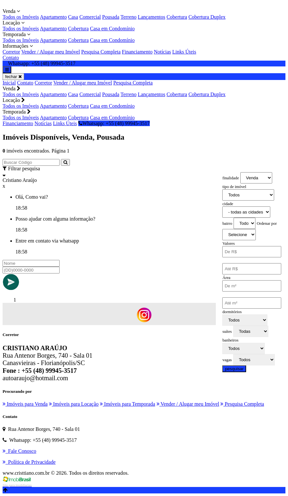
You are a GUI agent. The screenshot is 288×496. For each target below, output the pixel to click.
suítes (227, 331)
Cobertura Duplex (207, 17)
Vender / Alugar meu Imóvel (50, 52)
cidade (227, 204)
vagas (227, 360)
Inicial (9, 82)
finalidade (230, 178)
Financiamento (137, 52)
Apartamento (53, 17)
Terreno (128, 17)
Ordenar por (267, 223)
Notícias (162, 52)
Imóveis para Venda (25, 404)
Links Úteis (184, 52)
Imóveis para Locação (74, 404)
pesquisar (234, 368)
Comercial (90, 17)
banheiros (230, 340)
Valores (228, 243)
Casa (73, 17)
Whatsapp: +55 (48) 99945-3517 (114, 123)
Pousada (110, 17)
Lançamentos (151, 17)
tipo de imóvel (234, 186)
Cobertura (177, 17)
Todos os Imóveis (21, 17)
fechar (13, 76)
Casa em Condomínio (112, 28)
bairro (227, 223)
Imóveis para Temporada (127, 404)
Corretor (11, 52)
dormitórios (232, 312)
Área (226, 277)
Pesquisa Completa (100, 52)
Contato (11, 57)
